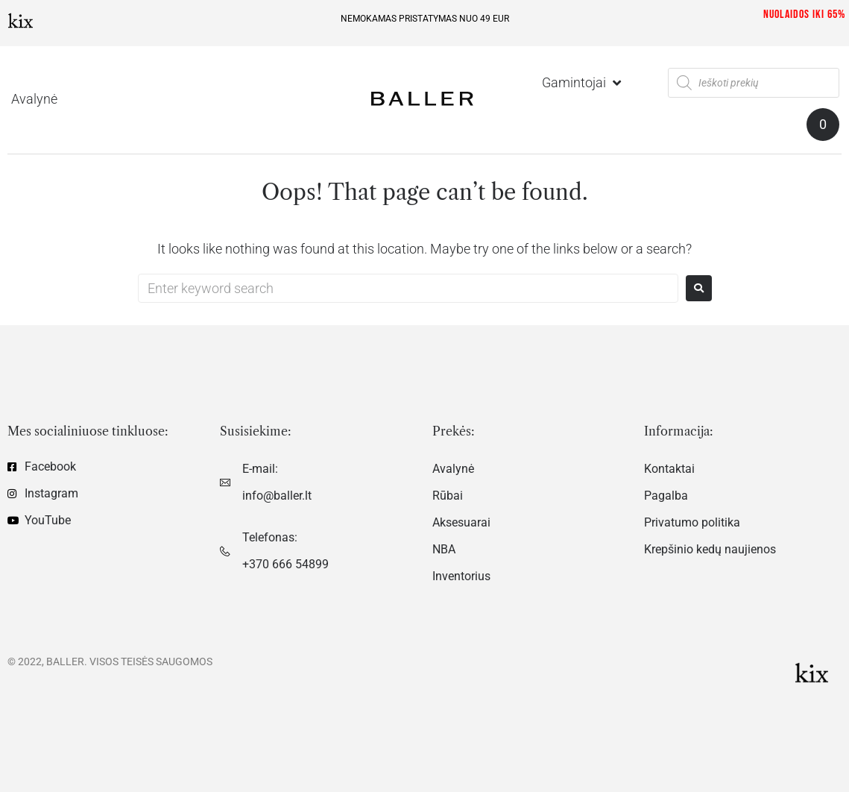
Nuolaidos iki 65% (804, 14)
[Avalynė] (34, 99)
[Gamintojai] (582, 83)
